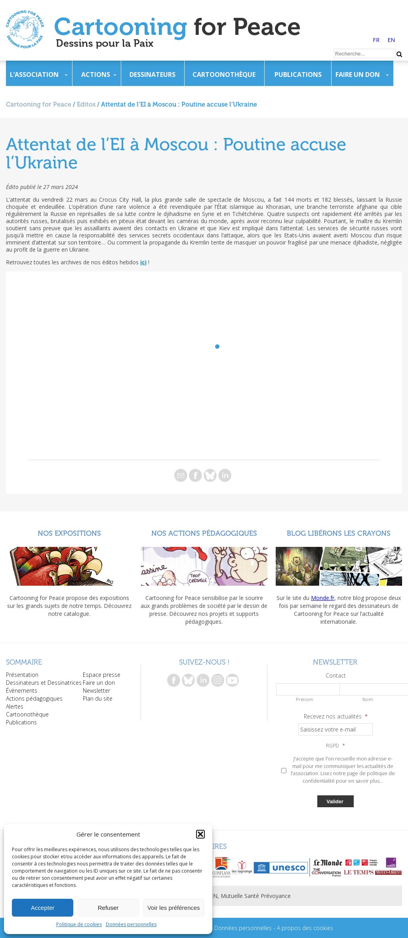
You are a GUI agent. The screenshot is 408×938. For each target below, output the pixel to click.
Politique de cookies (79, 924)
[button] (200, 834)
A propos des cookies (305, 928)
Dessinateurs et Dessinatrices (44, 682)
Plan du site (97, 698)
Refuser (108, 907)
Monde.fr (322, 598)
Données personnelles (131, 924)
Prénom (304, 699)
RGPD (335, 746)
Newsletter (96, 690)
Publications (298, 74)
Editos (86, 104)
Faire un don (358, 74)
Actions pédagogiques (34, 698)
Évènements (21, 690)
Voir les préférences (173, 907)
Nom (367, 699)
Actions (95, 74)
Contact (336, 675)
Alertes (14, 706)
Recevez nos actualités (336, 716)
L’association (34, 74)
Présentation (22, 674)
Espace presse (101, 674)
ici (143, 262)
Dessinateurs (152, 74)
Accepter (42, 907)
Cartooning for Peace (38, 104)
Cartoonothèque (224, 74)
